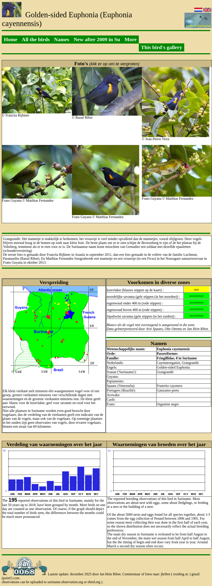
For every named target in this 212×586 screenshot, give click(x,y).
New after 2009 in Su (97, 39)
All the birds (36, 39)
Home (10, 39)
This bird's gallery (161, 47)
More (131, 39)
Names (61, 39)
